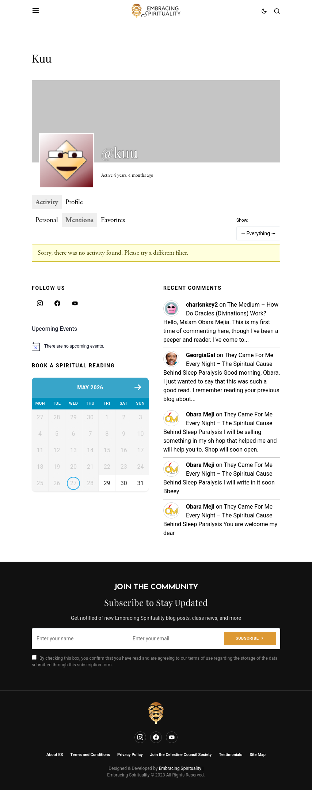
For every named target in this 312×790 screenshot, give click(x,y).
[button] (35, 11)
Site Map (258, 754)
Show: (242, 220)
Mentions (79, 220)
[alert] (90, 346)
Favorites (113, 220)
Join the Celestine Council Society (181, 754)
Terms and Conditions (90, 754)
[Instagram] (40, 303)
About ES (54, 754)
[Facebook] (57, 303)
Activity (46, 202)
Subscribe (247, 638)
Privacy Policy (130, 754)
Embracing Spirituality (180, 768)
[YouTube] (75, 303)
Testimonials (230, 754)
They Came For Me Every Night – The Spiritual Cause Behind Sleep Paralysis (218, 364)
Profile (74, 202)
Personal (46, 220)
